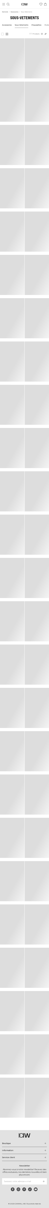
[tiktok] (30, 1189)
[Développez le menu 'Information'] (24, 1150)
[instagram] (18, 1189)
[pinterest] (24, 1189)
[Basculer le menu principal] (3, 4)
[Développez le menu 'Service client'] (24, 1157)
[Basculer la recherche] (8, 4)
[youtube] (35, 1189)
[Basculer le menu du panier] (45, 4)
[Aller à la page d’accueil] (24, 4)
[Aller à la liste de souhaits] (41, 4)
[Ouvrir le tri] (46, 34)
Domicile (5, 12)
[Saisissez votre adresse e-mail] (21, 1181)
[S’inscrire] (43, 1181)
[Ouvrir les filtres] (42, 34)
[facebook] (12, 1189)
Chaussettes (35, 25)
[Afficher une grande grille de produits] (2, 34)
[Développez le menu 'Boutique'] (24, 1143)
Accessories (14, 12)
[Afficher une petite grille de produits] (7, 34)
